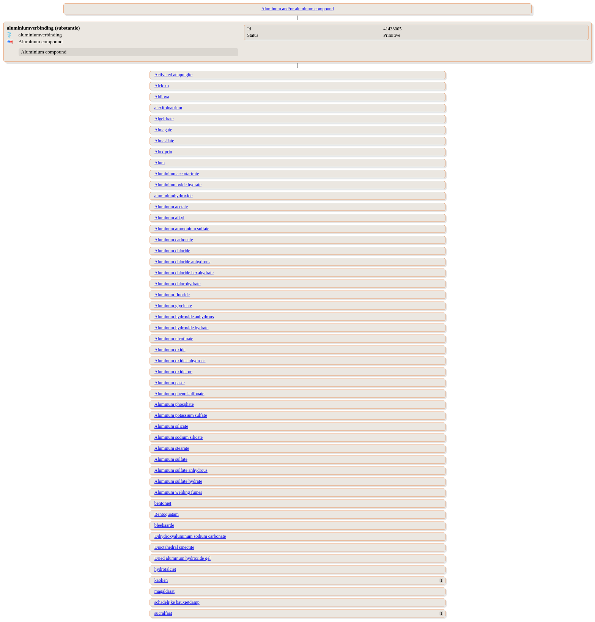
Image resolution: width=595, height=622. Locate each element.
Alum (159, 162)
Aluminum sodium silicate (178, 437)
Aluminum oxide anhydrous (180, 360)
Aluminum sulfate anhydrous (181, 470)
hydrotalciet (165, 569)
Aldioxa (161, 96)
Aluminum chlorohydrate (177, 283)
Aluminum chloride (172, 250)
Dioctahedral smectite (174, 547)
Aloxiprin (163, 151)
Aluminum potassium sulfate (180, 415)
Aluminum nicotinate (173, 338)
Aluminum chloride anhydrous (182, 261)
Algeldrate (164, 118)
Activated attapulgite (173, 74)
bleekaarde (164, 525)
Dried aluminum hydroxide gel (182, 558)
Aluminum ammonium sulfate (181, 228)
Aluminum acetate (171, 206)
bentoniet (163, 503)
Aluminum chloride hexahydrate (184, 272)
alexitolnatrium (168, 107)
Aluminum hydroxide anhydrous (184, 316)
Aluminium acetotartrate (176, 173)
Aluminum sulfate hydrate (178, 481)
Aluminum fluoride (172, 294)
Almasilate (164, 140)
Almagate (163, 129)
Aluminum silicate (171, 426)
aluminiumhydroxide (173, 195)
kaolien (161, 580)
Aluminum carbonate (173, 239)
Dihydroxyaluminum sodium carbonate (190, 536)
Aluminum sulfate (170, 459)
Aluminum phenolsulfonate (179, 393)
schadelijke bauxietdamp (177, 602)
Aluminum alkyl (169, 217)
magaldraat (164, 591)
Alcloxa (161, 85)
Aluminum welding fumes (178, 492)
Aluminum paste (169, 382)
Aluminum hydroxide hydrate (181, 327)
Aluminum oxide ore (173, 371)
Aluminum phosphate (174, 404)
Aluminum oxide (170, 349)
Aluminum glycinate (173, 305)
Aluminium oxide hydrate (177, 184)
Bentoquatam (166, 514)
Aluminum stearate (171, 448)
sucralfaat (163, 613)
